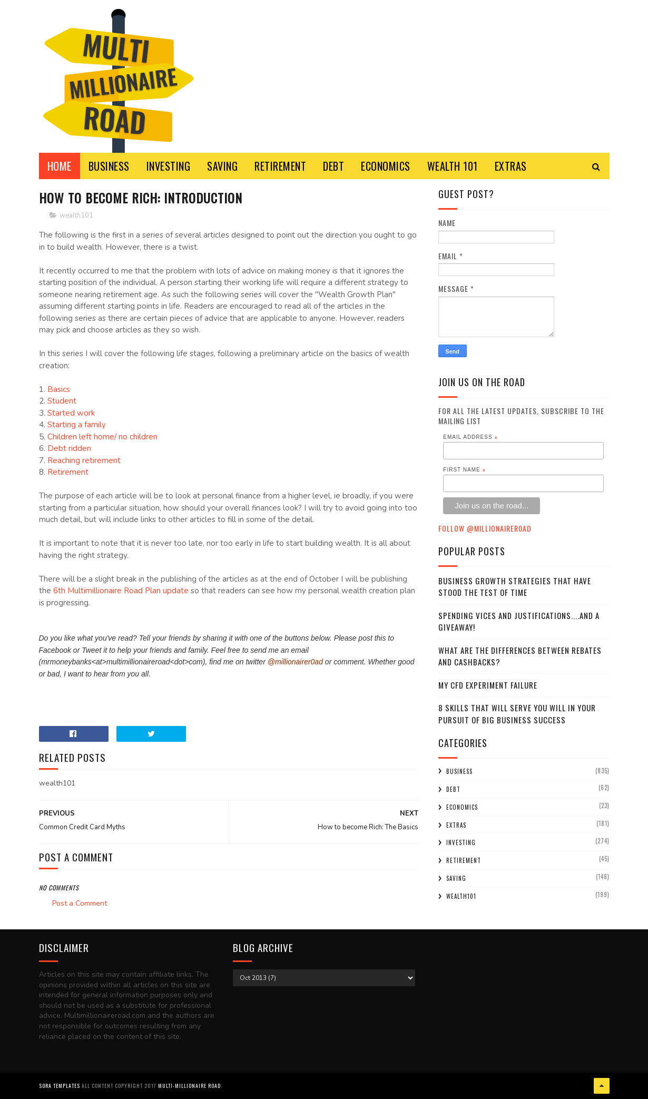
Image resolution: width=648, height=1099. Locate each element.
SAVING (222, 166)
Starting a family (76, 424)
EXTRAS (511, 166)
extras (456, 825)
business (459, 771)
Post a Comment (79, 903)
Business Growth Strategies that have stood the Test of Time (514, 586)
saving (456, 878)
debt (453, 789)
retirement (463, 860)
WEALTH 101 (452, 166)
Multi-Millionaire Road (189, 1086)
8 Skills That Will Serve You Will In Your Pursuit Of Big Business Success (517, 713)
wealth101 (76, 215)
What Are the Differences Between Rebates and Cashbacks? (520, 656)
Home (59, 166)
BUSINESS (109, 166)
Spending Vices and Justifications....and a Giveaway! (519, 621)
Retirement (68, 472)
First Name (464, 470)
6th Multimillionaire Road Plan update (121, 590)
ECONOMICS (385, 166)
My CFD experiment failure (487, 685)
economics (462, 807)
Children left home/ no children (102, 436)
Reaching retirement (84, 460)
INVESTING (168, 166)
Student (61, 401)
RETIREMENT (280, 166)
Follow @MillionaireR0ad (485, 528)
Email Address (470, 437)
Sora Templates (59, 1086)
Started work (71, 413)
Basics (58, 389)
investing (461, 842)
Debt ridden (69, 448)
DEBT (333, 166)
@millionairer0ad (295, 662)
